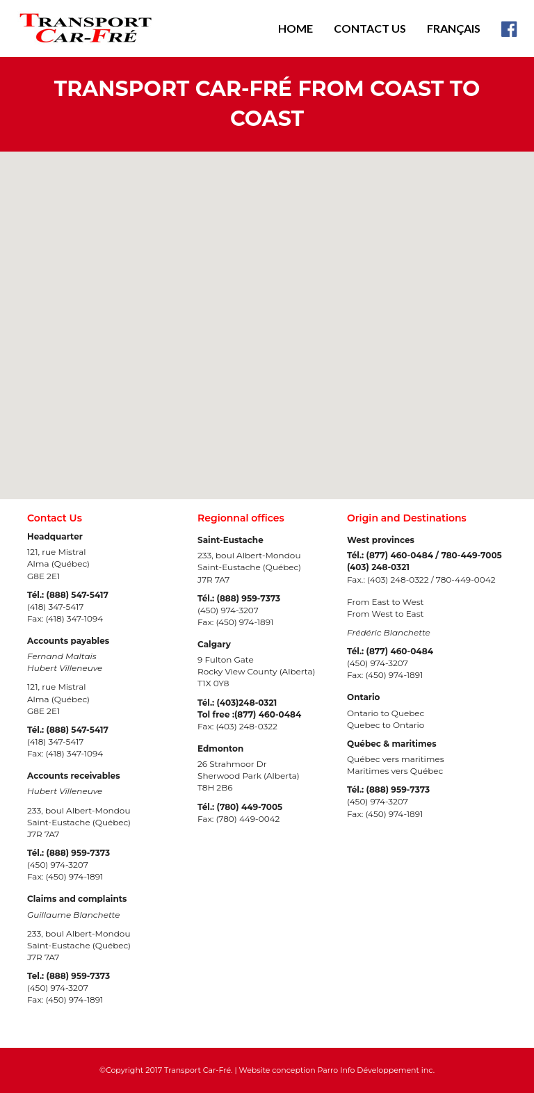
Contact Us (370, 28)
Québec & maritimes (392, 743)
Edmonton (220, 748)
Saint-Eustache (230, 540)
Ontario (363, 697)
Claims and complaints (77, 898)
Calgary (214, 644)
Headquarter (55, 536)
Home (295, 28)
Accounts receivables (73, 775)
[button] (433, 326)
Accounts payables (68, 640)
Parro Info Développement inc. (376, 1070)
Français (453, 28)
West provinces (380, 540)
